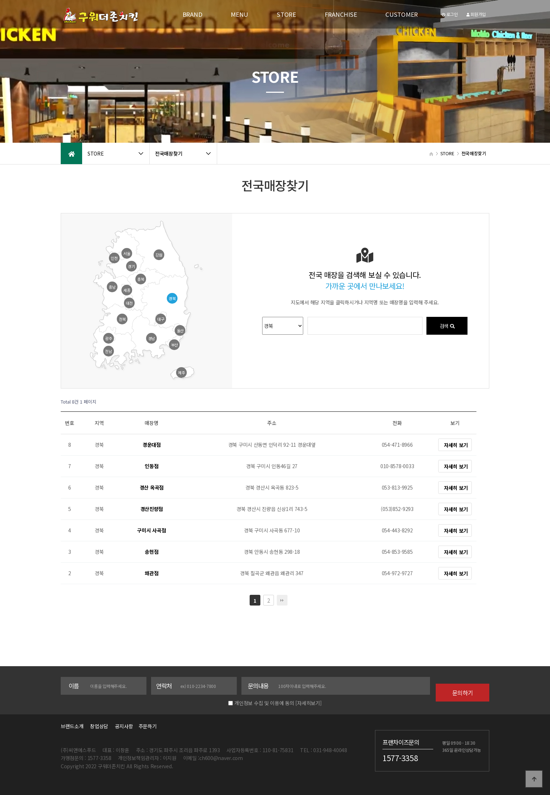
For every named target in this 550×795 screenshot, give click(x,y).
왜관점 (151, 573)
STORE (286, 14)
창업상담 (99, 726)
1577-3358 (400, 757)
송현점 (151, 552)
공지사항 (124, 726)
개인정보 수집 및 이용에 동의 (264, 703)
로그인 (450, 14)
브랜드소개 (72, 726)
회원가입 (476, 14)
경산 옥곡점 (152, 487)
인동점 (151, 466)
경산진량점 (151, 509)
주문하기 (145, 726)
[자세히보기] (308, 703)
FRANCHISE (341, 14)
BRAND (192, 14)
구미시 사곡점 (151, 530)
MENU (239, 14)
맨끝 (282, 600)
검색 (447, 325)
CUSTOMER (401, 14)
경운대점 (151, 445)
